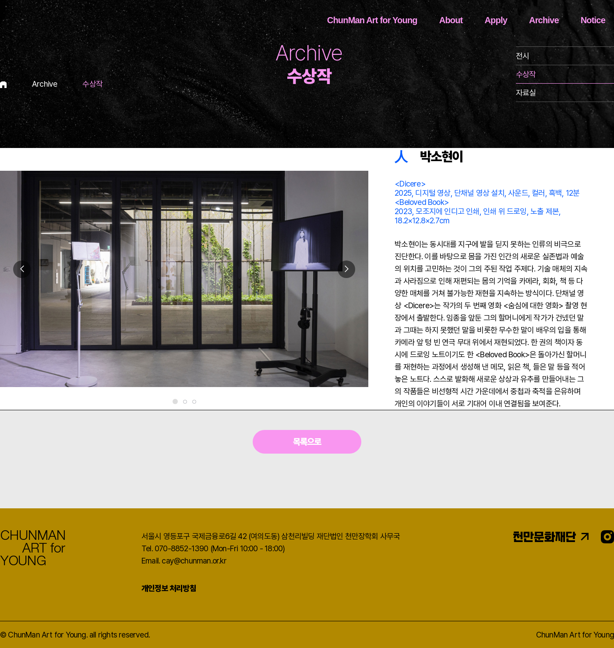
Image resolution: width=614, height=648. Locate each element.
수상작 (526, 74)
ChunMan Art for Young (372, 20)
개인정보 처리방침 (168, 588)
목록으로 (307, 442)
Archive (544, 20)
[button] (346, 269)
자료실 (526, 92)
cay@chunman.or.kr (194, 560)
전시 (522, 55)
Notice (593, 20)
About (451, 20)
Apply (495, 20)
